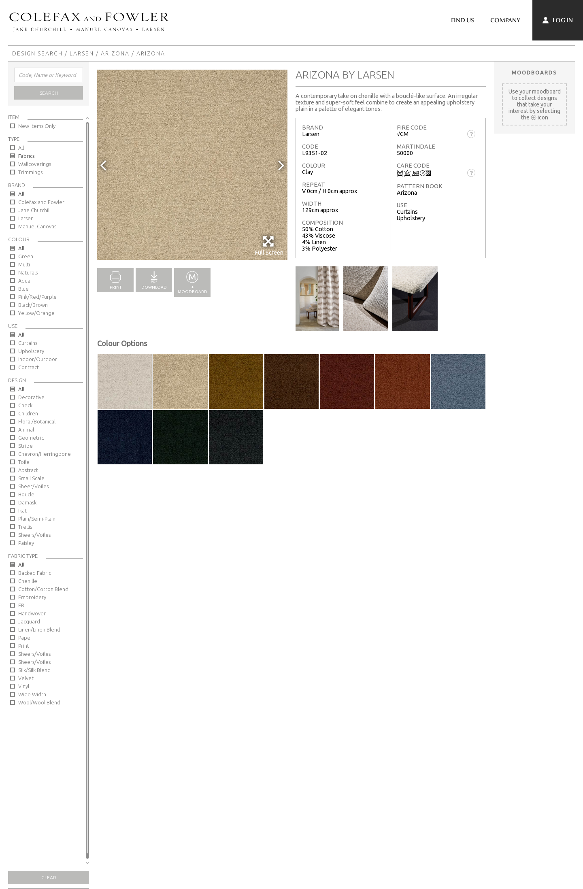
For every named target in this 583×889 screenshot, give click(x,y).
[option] (192, 165)
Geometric (31, 437)
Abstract (28, 470)
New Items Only (36, 126)
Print (23, 646)
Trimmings (30, 172)
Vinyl (23, 686)
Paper (25, 637)
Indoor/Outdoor (37, 359)
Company (505, 20)
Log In (558, 20)
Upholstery (31, 351)
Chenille (27, 581)
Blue (23, 288)
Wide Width (32, 694)
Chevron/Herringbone (44, 454)
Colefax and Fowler (41, 202)
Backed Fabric (34, 573)
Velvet (26, 678)
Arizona (115, 53)
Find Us (462, 20)
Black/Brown (33, 305)
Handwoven (32, 613)
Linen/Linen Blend (39, 629)
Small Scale (31, 478)
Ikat (22, 510)
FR (21, 605)
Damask (27, 502)
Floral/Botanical (36, 421)
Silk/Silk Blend (34, 670)
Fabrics (26, 156)
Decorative (31, 397)
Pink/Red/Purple (37, 297)
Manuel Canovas (37, 226)
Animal (26, 429)
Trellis (25, 527)
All (21, 148)
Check (25, 405)
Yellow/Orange (36, 313)
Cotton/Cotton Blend (43, 589)
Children (28, 413)
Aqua (24, 280)
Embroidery (32, 597)
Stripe (25, 446)
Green (25, 256)
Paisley (26, 543)
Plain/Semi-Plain (36, 518)
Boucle (26, 494)
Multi (24, 264)
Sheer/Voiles (33, 486)
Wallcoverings (34, 164)
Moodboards (534, 72)
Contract (28, 367)
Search (49, 93)
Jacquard (29, 621)
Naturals (28, 272)
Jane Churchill (34, 210)
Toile (24, 462)
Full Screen (269, 245)
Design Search (37, 53)
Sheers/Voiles (34, 535)
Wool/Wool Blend (39, 702)
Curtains (27, 343)
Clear (48, 877)
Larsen (82, 53)
